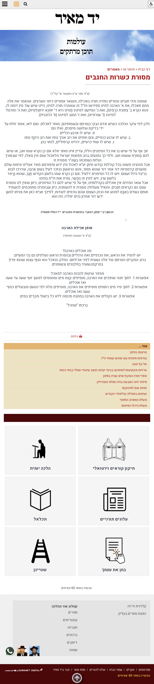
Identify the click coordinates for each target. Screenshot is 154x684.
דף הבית (144, 69)
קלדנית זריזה (136, 606)
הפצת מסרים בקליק (132, 613)
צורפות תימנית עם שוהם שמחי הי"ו (124, 358)
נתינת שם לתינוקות (134, 388)
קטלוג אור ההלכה (64, 606)
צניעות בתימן (138, 352)
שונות (73, 649)
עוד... (143, 346)
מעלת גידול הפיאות (134, 405)
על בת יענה (139, 364)
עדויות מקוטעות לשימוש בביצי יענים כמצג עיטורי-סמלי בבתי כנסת (103, 370)
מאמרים (113, 69)
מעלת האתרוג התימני (133, 399)
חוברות (72, 627)
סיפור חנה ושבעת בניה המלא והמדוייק (122, 382)
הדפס (74, 336)
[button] (25, 4)
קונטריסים (70, 620)
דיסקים (72, 642)
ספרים (72, 612)
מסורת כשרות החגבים (117, 77)
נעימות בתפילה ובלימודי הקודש (126, 393)
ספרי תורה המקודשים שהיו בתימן (125, 376)
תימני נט (129, 69)
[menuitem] (113, 450)
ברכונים (72, 634)
